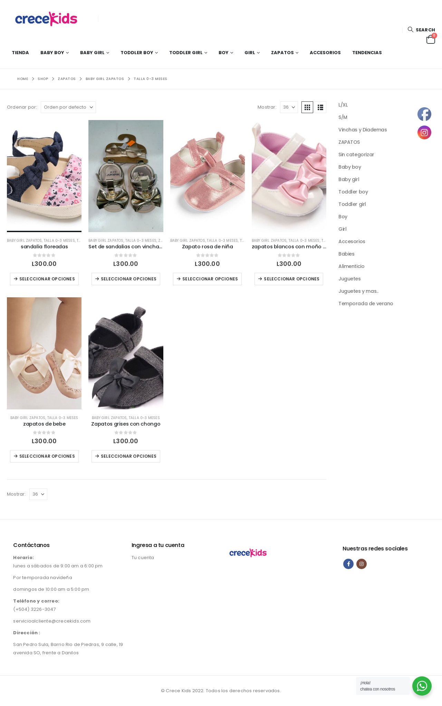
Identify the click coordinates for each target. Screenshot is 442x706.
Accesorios (325, 52)
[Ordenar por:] (68, 107)
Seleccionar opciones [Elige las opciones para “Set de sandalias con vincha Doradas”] (128, 279)
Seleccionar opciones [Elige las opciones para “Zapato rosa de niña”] (210, 279)
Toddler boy (137, 52)
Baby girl (92, 52)
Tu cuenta (143, 557)
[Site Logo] (50, 18)
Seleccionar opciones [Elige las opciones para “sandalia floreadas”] (47, 279)
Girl (249, 52)
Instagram (361, 564)
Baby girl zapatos (24, 240)
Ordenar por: (22, 107)
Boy (224, 52)
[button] (421, 29)
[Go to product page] (44, 176)
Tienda (20, 52)
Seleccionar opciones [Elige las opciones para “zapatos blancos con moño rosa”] (291, 279)
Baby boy (52, 52)
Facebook (348, 564)
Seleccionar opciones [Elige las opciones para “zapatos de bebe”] (47, 456)
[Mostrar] (289, 107)
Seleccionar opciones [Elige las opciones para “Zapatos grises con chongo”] (128, 456)
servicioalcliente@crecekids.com (51, 621)
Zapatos (282, 52)
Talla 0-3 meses (59, 240)
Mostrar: (267, 107)
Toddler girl (186, 52)
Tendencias (367, 52)
